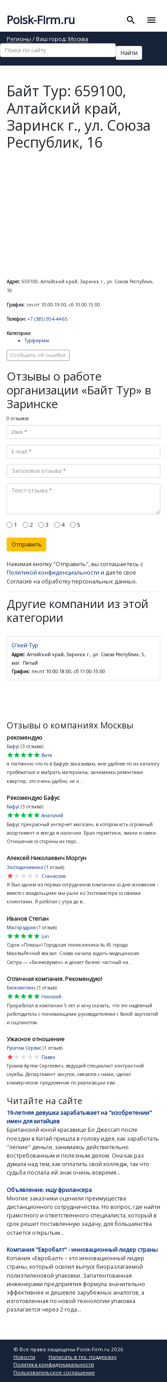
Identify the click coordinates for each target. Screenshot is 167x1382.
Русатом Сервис (24, 1048)
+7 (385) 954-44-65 (48, 319)
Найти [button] (129, 53)
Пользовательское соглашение (54, 1372)
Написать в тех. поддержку (83, 1356)
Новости (24, 1356)
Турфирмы (36, 340)
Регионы (19, 39)
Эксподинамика (25, 867)
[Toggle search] (131, 20)
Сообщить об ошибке (38, 355)
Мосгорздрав (21, 927)
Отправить (27, 544)
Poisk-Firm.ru (41, 20)
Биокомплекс (21, 988)
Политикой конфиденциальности (53, 572)
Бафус (13, 746)
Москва (78, 39)
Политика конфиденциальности (53, 1364)
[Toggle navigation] (151, 20)
